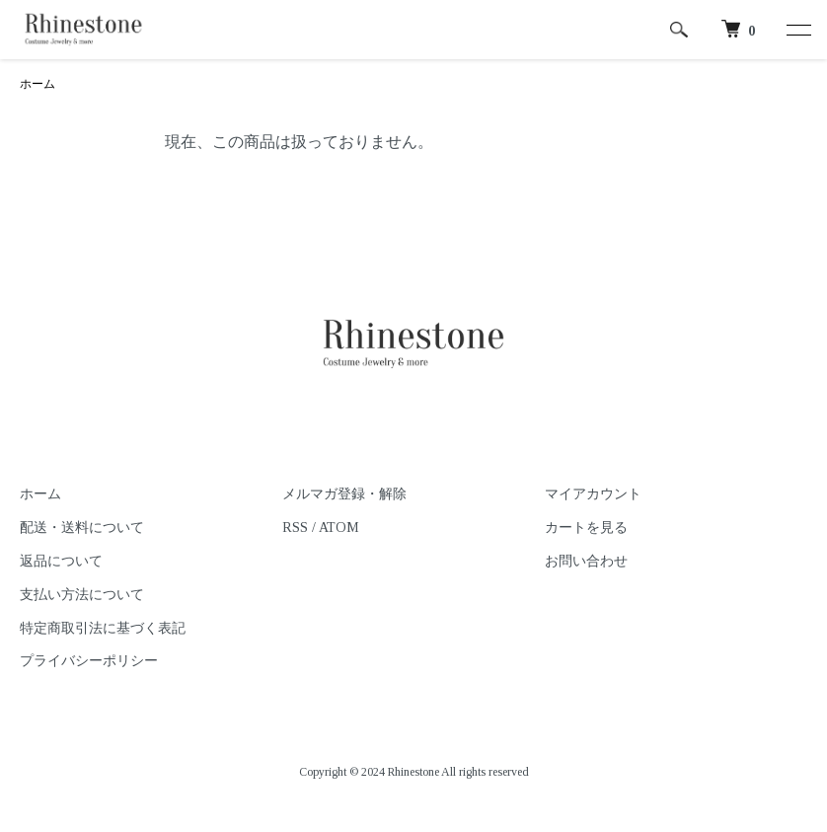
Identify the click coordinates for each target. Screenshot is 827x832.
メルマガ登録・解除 (344, 494)
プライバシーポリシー (89, 660)
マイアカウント (593, 494)
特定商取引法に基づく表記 (103, 628)
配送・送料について (82, 527)
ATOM (339, 527)
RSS (295, 527)
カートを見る (586, 527)
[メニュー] (797, 29)
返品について (61, 561)
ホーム (37, 84)
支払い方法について (82, 594)
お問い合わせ (586, 561)
